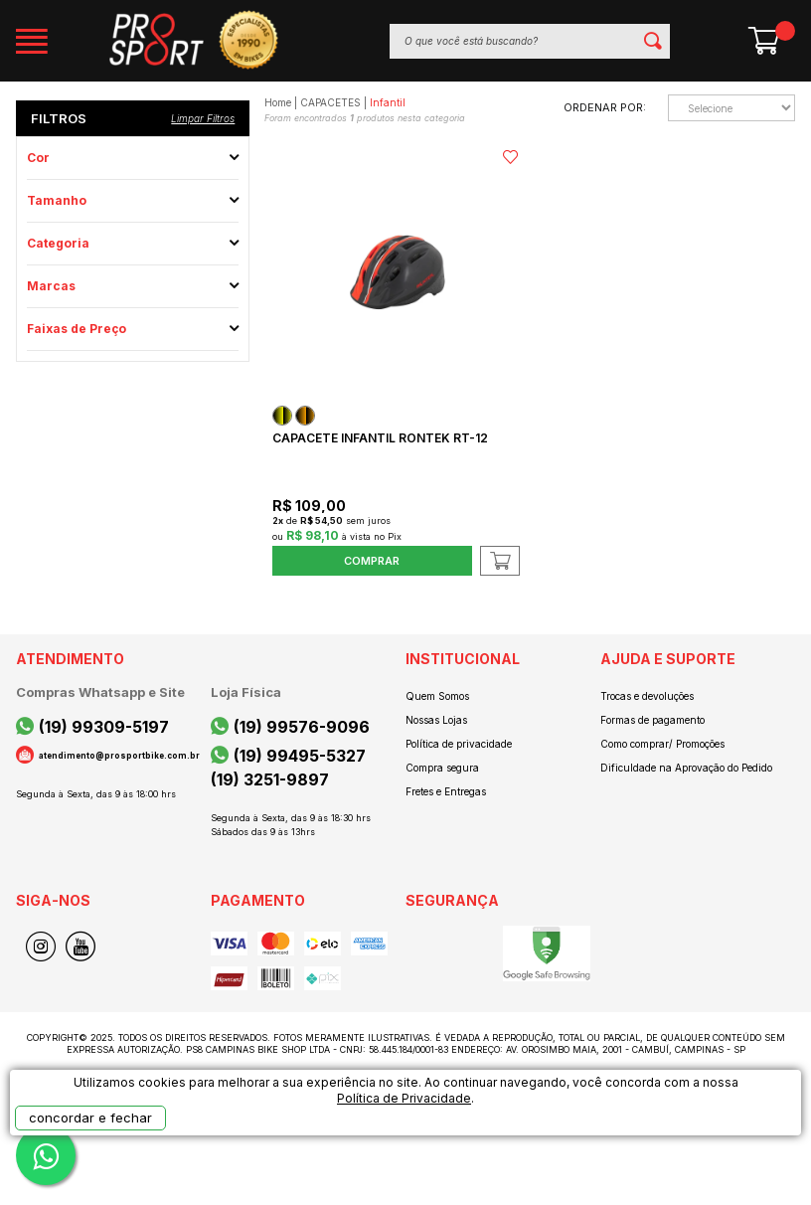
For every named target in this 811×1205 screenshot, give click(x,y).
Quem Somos (437, 696)
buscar (652, 41)
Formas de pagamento (652, 720)
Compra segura (442, 768)
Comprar (372, 561)
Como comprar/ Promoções (662, 744)
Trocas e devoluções (647, 696)
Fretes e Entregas (446, 791)
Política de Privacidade (404, 1098)
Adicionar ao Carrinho (500, 561)
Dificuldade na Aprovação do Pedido (686, 768)
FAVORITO (510, 157)
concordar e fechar (90, 1117)
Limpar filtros (203, 118)
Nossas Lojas (436, 720)
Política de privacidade (459, 744)
